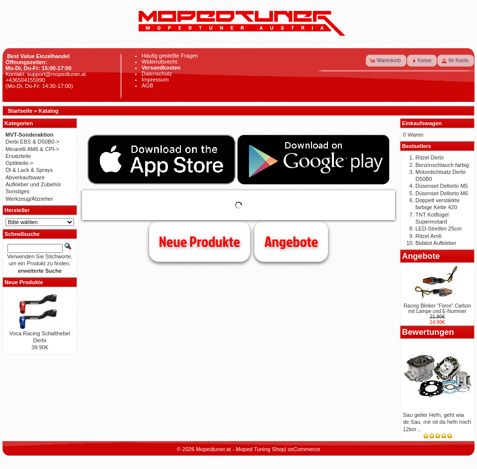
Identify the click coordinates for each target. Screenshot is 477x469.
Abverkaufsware (25, 177)
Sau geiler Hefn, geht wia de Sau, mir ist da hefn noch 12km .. (437, 422)
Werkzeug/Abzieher (29, 199)
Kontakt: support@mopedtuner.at (45, 74)
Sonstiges (17, 191)
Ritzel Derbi (429, 157)
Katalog (49, 111)
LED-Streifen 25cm (438, 229)
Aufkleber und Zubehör (33, 184)
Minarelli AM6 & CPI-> (32, 149)
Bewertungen (428, 331)
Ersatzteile (18, 156)
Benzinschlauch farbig (442, 165)
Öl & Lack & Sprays (29, 170)
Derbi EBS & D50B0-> (32, 142)
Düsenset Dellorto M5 (441, 186)
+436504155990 (25, 80)
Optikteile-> (19, 163)
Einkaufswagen (422, 123)
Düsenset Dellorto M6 (441, 193)
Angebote (291, 241)
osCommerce (304, 449)
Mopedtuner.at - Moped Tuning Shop (240, 449)
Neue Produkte (199, 241)
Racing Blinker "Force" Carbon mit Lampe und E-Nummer (437, 308)
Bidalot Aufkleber (436, 243)
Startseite (19, 111)
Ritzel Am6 (428, 236)
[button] (386, 61)
